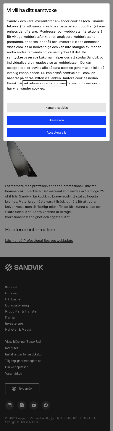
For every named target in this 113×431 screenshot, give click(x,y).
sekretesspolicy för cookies (44, 83)
